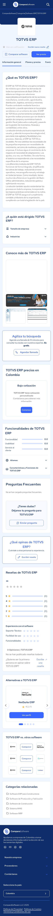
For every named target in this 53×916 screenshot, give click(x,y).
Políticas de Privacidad (13, 909)
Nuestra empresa (26, 857)
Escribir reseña (26, 557)
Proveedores (26, 866)
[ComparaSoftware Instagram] (20, 847)
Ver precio (41, 54)
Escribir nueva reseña (38, 47)
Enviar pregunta (26, 523)
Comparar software (16, 54)
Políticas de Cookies (32, 909)
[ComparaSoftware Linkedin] (5, 847)
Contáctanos (26, 874)
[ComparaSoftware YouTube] (10, 847)
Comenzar (26, 410)
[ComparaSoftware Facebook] (15, 847)
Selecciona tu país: (12, 885)
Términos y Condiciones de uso (17, 911)
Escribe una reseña (42, 663)
